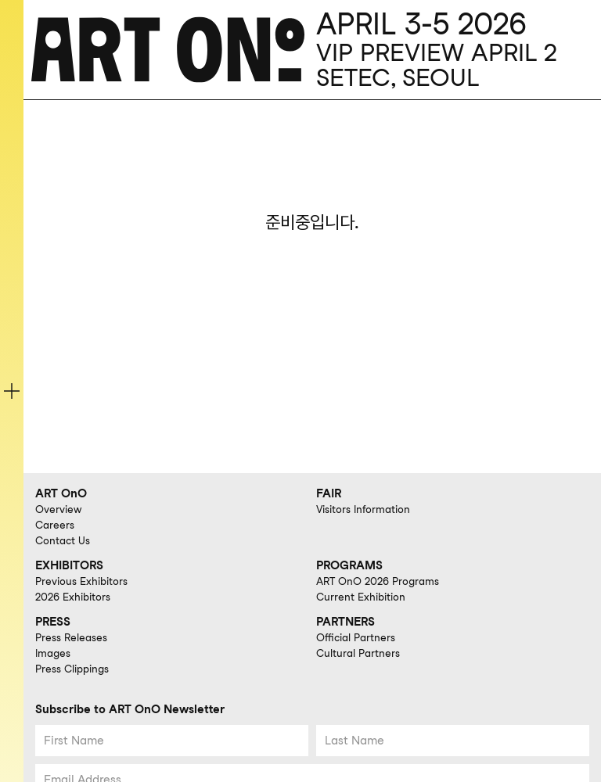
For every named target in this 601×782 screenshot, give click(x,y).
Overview (58, 509)
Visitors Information (363, 509)
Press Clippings (72, 668)
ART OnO (61, 493)
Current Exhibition (360, 596)
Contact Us (62, 540)
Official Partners (355, 637)
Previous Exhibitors (81, 581)
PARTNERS (345, 622)
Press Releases (71, 637)
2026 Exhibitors (72, 596)
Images (52, 653)
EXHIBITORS (69, 565)
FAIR (328, 493)
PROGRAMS (349, 565)
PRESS (52, 622)
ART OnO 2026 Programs (377, 581)
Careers (54, 524)
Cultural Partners (358, 653)
